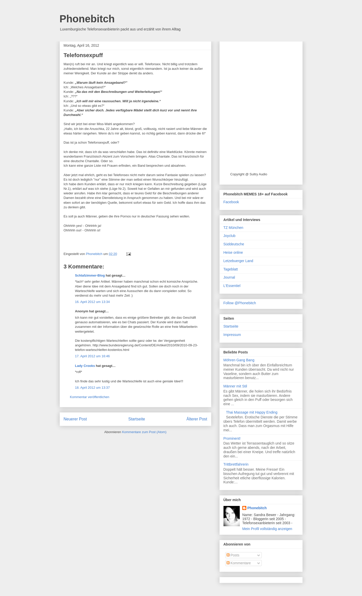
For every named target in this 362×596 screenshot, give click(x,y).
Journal (229, 277)
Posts (233, 555)
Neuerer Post (75, 419)
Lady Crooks (85, 366)
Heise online (233, 252)
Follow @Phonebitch (239, 303)
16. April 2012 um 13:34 (92, 302)
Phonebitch (87, 18)
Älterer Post (196, 419)
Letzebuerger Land (238, 261)
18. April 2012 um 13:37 (92, 387)
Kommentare (239, 563)
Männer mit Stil (235, 386)
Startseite (136, 419)
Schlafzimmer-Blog (90, 275)
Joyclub (229, 236)
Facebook (231, 202)
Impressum (232, 335)
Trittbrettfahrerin (236, 464)
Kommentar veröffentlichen (89, 397)
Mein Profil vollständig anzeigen (267, 529)
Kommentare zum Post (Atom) (144, 432)
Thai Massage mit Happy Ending (251, 412)
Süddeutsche (233, 244)
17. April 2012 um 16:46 (92, 356)
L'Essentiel (231, 286)
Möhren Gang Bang (238, 360)
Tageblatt (230, 269)
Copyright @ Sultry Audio (248, 174)
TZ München (233, 228)
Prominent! (232, 438)
